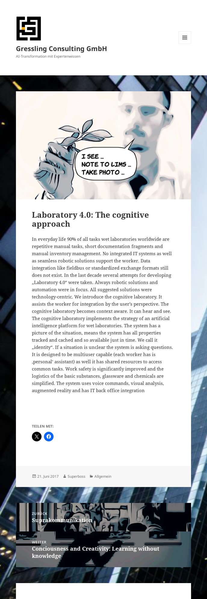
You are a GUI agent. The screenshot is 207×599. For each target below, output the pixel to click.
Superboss (76, 476)
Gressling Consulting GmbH (61, 48)
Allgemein (102, 476)
